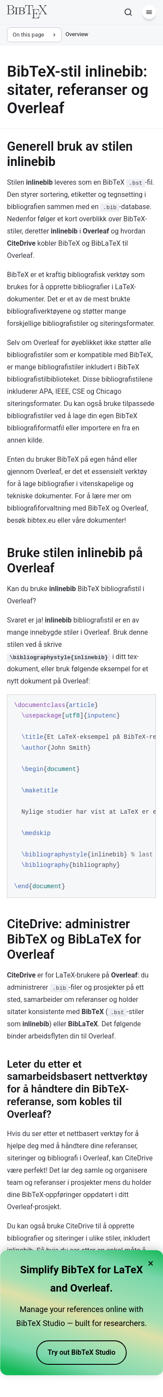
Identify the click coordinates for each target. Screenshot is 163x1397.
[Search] (128, 12)
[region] (81, 796)
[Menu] (149, 12)
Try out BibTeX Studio (82, 1352)
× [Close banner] (150, 1263)
